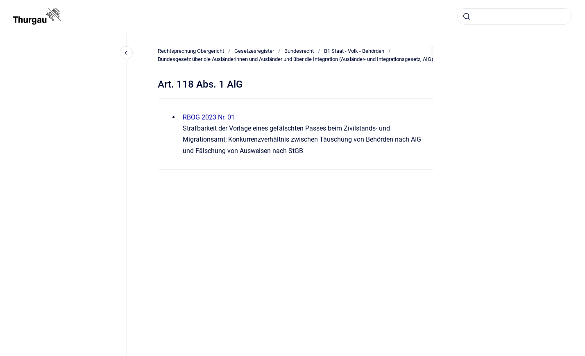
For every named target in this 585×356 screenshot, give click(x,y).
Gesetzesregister (254, 51)
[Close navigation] (126, 52)
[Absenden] (466, 16)
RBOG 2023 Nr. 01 (209, 117)
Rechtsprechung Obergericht (191, 51)
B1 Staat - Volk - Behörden (354, 51)
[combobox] (514, 16)
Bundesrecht (299, 51)
